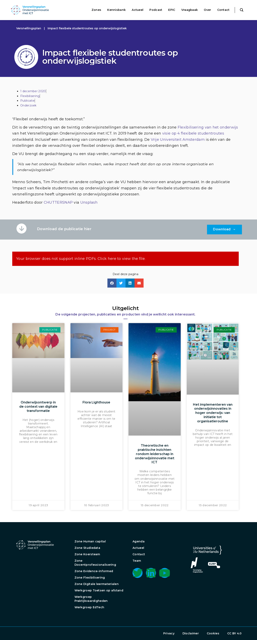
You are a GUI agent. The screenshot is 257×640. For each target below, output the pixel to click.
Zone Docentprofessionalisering (95, 563)
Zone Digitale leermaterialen (96, 584)
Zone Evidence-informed (93, 571)
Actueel (138, 548)
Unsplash (89, 202)
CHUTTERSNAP (58, 202)
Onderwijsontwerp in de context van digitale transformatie (38, 406)
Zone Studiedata (87, 548)
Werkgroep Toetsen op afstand (98, 590)
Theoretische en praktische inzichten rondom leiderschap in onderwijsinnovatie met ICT (154, 454)
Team (137, 560)
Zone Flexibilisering (89, 577)
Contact (139, 554)
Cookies (213, 633)
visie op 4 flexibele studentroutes (193, 133)
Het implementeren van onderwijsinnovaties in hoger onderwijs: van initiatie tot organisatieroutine (213, 413)
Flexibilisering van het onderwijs (208, 127)
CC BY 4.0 (234, 633)
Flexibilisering (30, 96)
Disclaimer (191, 633)
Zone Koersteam (87, 554)
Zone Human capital (90, 541)
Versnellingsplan (28, 28)
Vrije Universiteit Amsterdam (178, 139)
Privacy (168, 633)
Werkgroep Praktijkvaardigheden (91, 599)
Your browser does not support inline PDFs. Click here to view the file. (80, 258)
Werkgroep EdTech (89, 607)
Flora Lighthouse (96, 402)
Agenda (139, 541)
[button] (111, 283)
